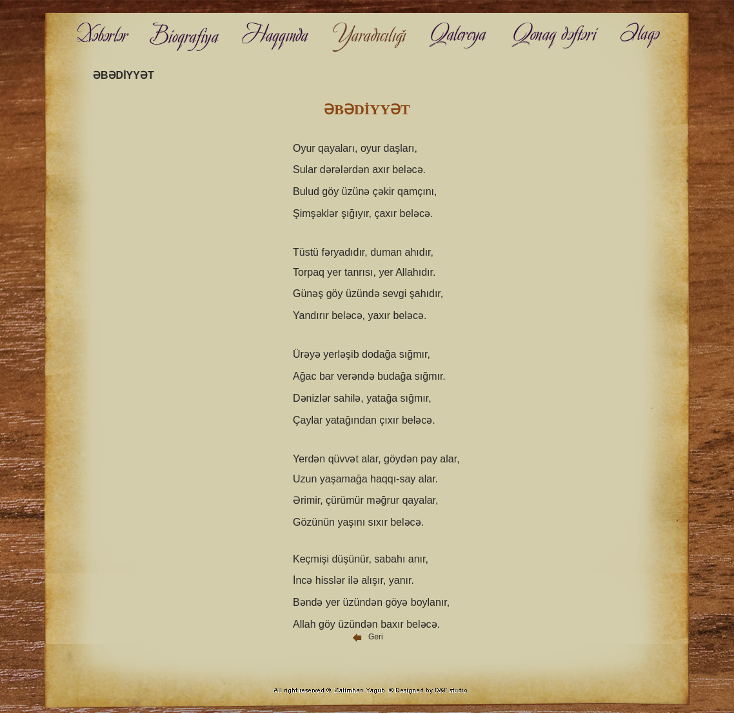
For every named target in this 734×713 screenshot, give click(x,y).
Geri (366, 636)
